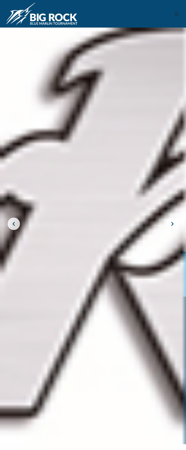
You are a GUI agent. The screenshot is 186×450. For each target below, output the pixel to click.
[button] (177, 13)
